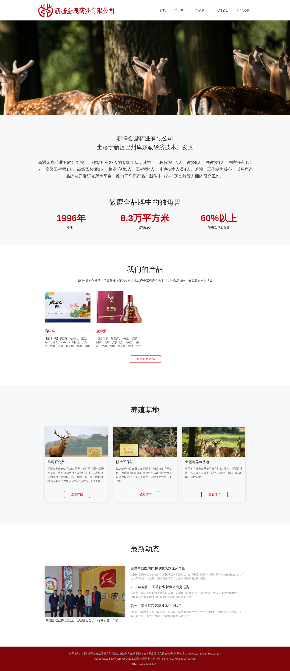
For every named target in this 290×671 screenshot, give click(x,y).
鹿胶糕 (50, 331)
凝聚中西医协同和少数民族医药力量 (158, 568)
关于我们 (181, 10)
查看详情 (77, 494)
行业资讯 (243, 10)
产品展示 (201, 10)
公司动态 (222, 10)
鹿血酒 (101, 331)
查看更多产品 (146, 359)
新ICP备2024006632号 (144, 663)
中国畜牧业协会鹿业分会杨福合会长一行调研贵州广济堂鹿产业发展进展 (94, 620)
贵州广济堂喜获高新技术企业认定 (156, 606)
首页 (163, 10)
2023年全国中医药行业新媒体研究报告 (160, 587)
